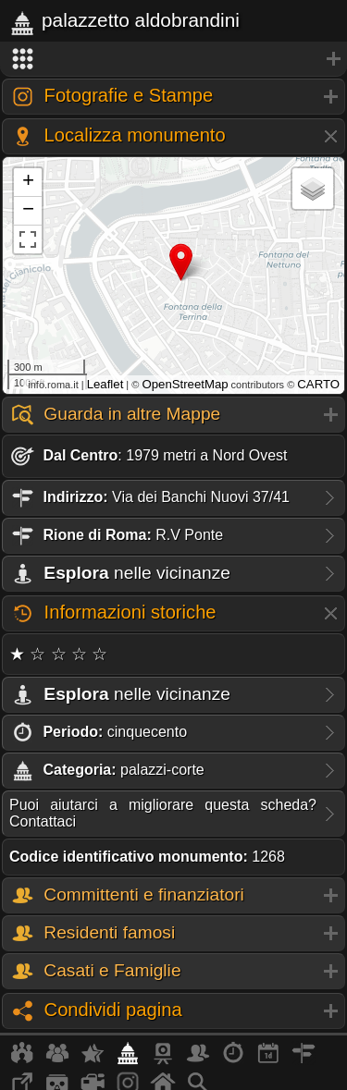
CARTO (318, 384)
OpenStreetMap (185, 384)
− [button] (28, 211)
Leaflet (105, 384)
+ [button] (28, 182)
